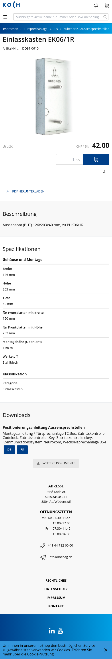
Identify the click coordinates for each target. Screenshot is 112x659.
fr (22, 449)
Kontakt (56, 606)
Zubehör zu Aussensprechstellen (86, 29)
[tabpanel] (56, 96)
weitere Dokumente (56, 463)
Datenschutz (55, 589)
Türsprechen (9, 29)
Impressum (56, 597)
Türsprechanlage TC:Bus (41, 29)
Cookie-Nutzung (40, 654)
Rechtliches (56, 580)
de (9, 449)
